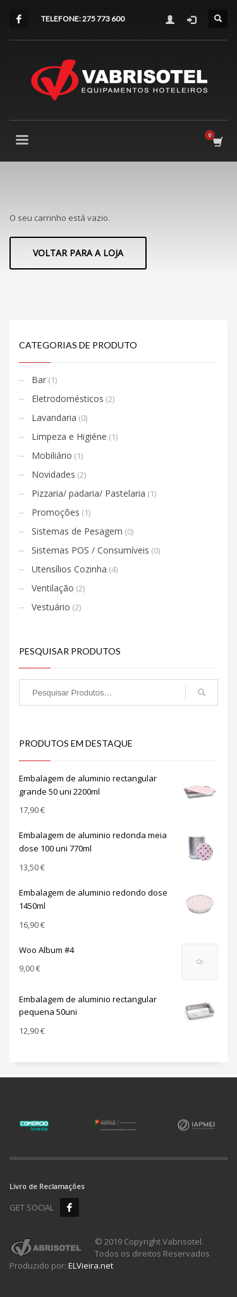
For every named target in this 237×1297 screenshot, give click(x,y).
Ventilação (53, 588)
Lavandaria (54, 417)
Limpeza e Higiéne (69, 436)
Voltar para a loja (78, 253)
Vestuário (51, 607)
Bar (39, 380)
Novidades (53, 474)
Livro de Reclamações (46, 1186)
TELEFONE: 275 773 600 (83, 18)
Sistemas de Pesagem (77, 531)
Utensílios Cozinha (69, 569)
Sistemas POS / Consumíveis (90, 550)
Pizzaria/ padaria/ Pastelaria (88, 493)
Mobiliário (52, 455)
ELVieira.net (90, 1265)
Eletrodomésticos (68, 399)
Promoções (56, 512)
